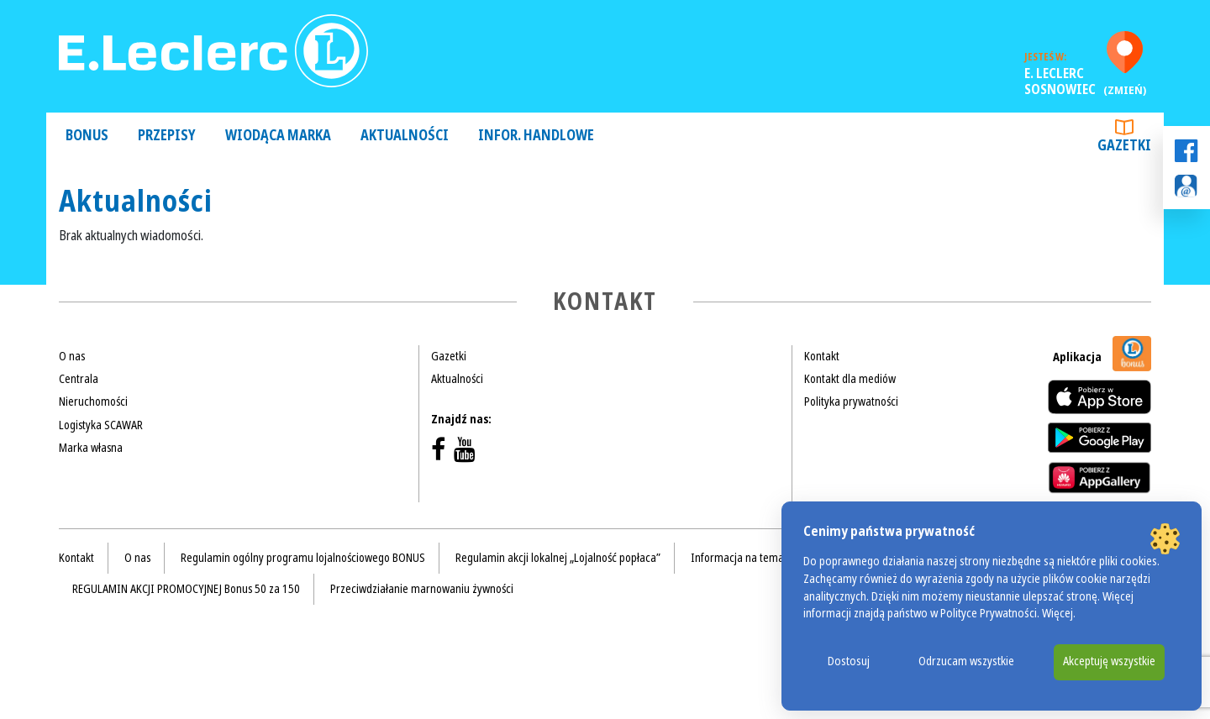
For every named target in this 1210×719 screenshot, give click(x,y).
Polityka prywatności (851, 401)
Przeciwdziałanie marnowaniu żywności (421, 588)
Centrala (78, 378)
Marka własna (91, 447)
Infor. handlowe (536, 135)
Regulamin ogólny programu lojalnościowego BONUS (303, 557)
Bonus (87, 135)
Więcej (1057, 613)
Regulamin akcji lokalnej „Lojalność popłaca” (557, 557)
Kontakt (821, 356)
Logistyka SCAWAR (101, 425)
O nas (72, 356)
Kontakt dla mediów (850, 378)
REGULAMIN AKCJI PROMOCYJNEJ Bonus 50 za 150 (186, 588)
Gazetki (1124, 137)
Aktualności (404, 135)
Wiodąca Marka (278, 135)
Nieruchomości (93, 401)
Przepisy (167, 135)
